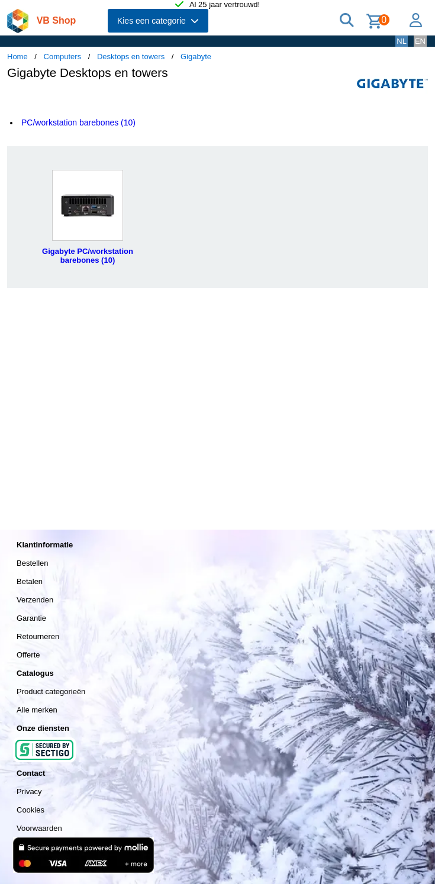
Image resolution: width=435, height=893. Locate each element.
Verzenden (35, 599)
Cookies (30, 809)
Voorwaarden (39, 828)
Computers (63, 56)
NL (402, 41)
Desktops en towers (131, 56)
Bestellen (32, 563)
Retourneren (38, 636)
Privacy (29, 791)
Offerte (28, 654)
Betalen (30, 581)
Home (17, 56)
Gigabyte (196, 56)
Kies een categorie (158, 20)
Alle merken (37, 709)
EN (420, 41)
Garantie (31, 618)
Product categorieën (51, 691)
